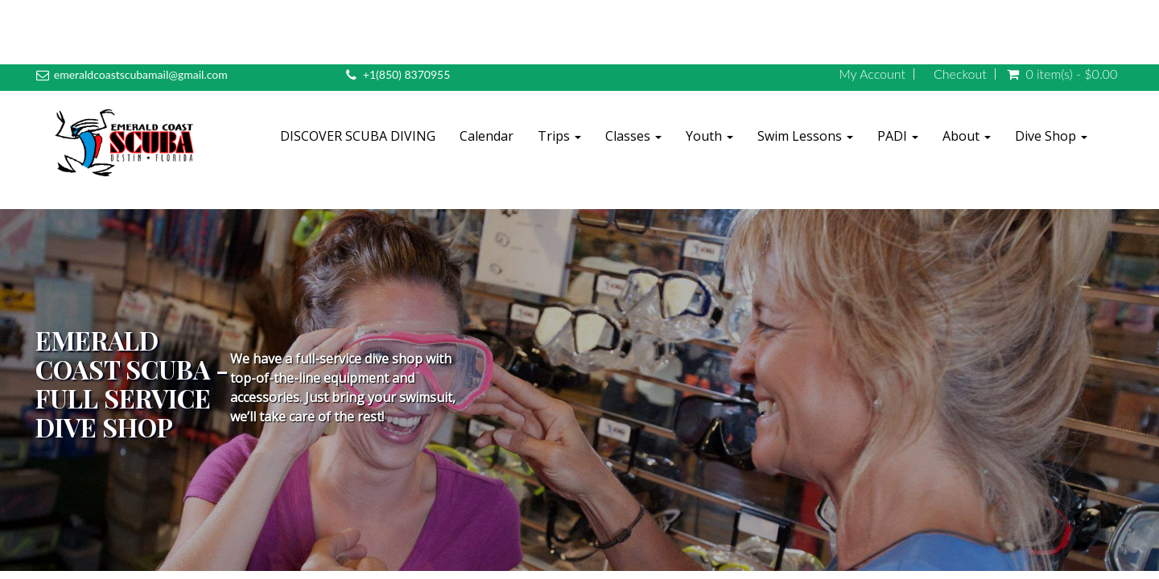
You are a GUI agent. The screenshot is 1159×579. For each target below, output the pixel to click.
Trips (559, 136)
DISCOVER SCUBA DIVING (357, 136)
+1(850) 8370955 (407, 74)
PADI (897, 136)
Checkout (960, 74)
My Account (872, 74)
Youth (709, 136)
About (966, 136)
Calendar (487, 136)
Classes (633, 136)
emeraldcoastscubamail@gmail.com (141, 74)
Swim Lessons (805, 136)
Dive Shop (1051, 136)
